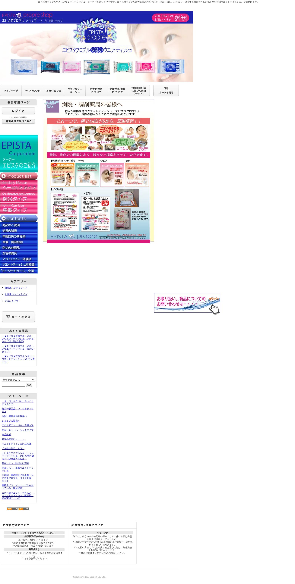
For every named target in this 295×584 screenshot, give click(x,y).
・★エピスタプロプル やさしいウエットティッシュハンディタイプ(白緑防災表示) (17, 339)
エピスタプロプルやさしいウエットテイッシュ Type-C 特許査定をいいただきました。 (18, 456)
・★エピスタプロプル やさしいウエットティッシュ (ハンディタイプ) (18, 359)
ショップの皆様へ (11, 420)
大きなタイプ (11, 301)
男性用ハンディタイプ (16, 287)
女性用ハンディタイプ (16, 294)
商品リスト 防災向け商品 (15, 463)
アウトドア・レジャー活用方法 (17, 425)
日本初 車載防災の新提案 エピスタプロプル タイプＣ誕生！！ (17, 478)
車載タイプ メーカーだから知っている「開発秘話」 (17, 486)
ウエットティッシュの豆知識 (16, 443)
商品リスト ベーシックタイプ (17, 430)
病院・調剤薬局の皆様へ (14, 416)
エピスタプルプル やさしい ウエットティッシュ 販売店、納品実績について (17, 496)
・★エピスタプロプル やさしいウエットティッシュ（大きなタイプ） (17, 349)
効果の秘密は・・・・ (13, 439)
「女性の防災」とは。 (13, 448)
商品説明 (6, 434)
